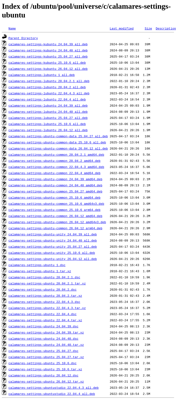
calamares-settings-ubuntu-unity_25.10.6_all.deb (51, 253)
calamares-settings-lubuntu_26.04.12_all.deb (48, 130)
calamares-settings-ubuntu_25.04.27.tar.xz (46, 357)
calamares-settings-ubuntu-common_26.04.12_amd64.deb (55, 216)
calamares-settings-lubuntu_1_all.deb (41, 75)
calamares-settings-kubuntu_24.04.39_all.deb (48, 44)
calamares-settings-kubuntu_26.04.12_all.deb (48, 69)
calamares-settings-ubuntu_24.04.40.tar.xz (46, 345)
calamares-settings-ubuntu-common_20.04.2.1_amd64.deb (56, 154)
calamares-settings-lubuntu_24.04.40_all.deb (48, 111)
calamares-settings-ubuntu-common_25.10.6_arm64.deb (54, 210)
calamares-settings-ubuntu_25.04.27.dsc (43, 351)
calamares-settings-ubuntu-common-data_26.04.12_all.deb (58, 148)
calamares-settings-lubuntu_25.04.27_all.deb (48, 118)
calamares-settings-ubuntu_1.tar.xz (39, 271)
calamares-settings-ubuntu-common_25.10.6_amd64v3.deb (56, 203)
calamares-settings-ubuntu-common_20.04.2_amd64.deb (54, 161)
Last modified (122, 28)
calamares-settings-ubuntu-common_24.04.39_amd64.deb (55, 179)
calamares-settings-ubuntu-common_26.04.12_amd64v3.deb (57, 222)
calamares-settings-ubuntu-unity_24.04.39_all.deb (52, 234)
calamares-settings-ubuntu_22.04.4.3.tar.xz (47, 308)
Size (148, 28)
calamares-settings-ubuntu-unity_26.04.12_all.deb (52, 259)
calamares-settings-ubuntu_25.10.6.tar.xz (45, 369)
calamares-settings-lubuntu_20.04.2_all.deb (47, 87)
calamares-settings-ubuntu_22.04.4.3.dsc (44, 302)
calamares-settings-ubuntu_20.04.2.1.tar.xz (47, 283)
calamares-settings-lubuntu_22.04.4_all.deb (47, 99)
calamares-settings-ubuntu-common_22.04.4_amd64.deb (54, 173)
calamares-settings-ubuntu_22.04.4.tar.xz (45, 320)
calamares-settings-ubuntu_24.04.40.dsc (43, 338)
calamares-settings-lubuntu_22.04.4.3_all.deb (48, 93)
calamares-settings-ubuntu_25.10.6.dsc (42, 363)
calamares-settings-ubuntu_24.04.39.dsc (43, 326)
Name (12, 28)
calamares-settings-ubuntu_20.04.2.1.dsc (44, 277)
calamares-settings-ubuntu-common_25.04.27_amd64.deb (55, 191)
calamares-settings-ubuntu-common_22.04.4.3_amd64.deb (56, 167)
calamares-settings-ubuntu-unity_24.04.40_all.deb (52, 240)
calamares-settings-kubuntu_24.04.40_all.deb (48, 50)
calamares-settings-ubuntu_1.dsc (37, 265)
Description (166, 28)
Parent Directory (23, 38)
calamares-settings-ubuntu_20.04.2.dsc (42, 289)
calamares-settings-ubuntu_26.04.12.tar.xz (46, 381)
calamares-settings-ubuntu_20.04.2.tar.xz (45, 295)
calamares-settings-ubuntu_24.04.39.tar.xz (46, 332)
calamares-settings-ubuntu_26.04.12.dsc (43, 375)
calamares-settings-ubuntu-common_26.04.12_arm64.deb (55, 228)
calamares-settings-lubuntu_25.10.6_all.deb (47, 124)
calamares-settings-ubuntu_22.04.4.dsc (42, 314)
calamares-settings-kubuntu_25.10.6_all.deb (47, 62)
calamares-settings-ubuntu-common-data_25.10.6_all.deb (57, 142)
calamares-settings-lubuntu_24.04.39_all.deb (48, 105)
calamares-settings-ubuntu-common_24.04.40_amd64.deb (55, 185)
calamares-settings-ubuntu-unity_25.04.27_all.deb (52, 246)
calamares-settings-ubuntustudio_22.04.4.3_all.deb (53, 387)
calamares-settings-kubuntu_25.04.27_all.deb (48, 56)
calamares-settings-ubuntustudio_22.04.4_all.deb (51, 394)
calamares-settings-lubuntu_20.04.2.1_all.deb (48, 81)
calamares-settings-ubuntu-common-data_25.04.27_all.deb (58, 136)
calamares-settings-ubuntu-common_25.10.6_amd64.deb (54, 197)
